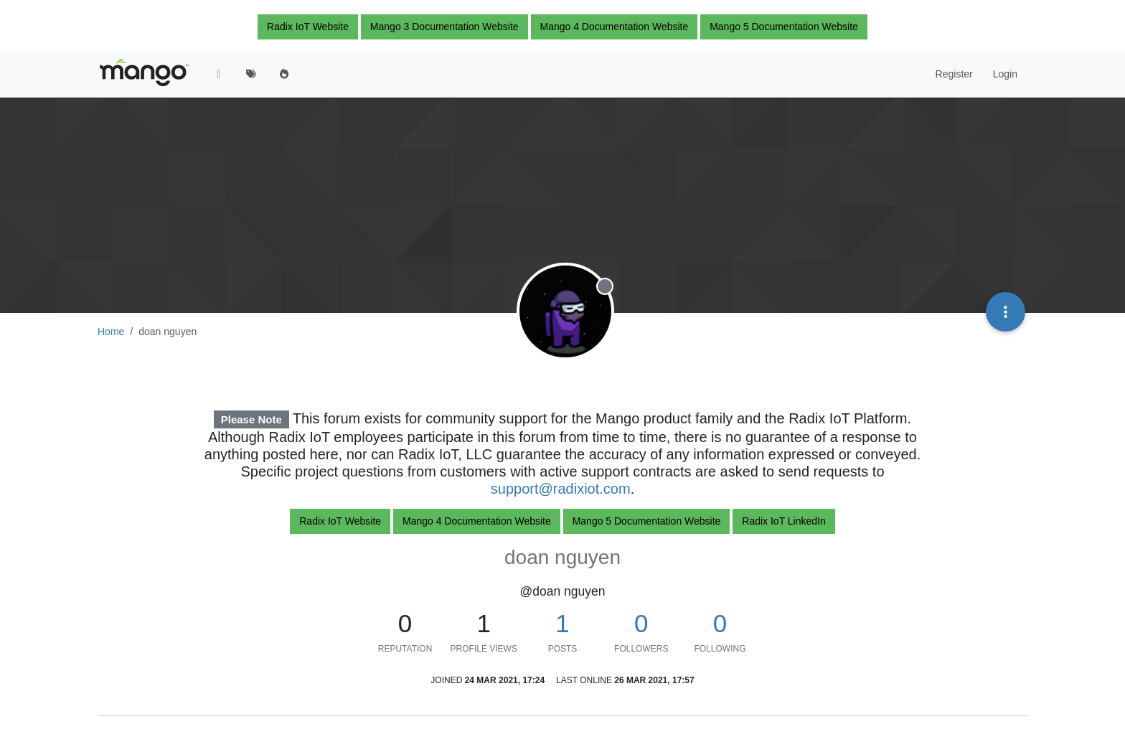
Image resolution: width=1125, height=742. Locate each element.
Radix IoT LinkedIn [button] (783, 521)
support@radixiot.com (561, 489)
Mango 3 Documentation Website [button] (444, 26)
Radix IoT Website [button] (308, 26)
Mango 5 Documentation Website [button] (784, 26)
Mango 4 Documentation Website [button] (614, 26)
